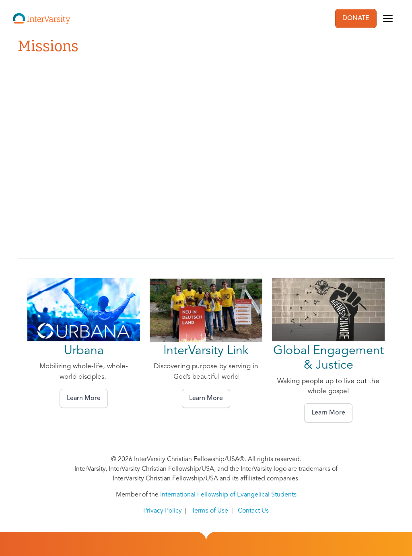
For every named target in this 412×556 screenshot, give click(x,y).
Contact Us (253, 511)
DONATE (355, 18)
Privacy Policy (162, 511)
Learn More (84, 398)
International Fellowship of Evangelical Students (228, 495)
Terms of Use (210, 511)
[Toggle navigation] (388, 18)
